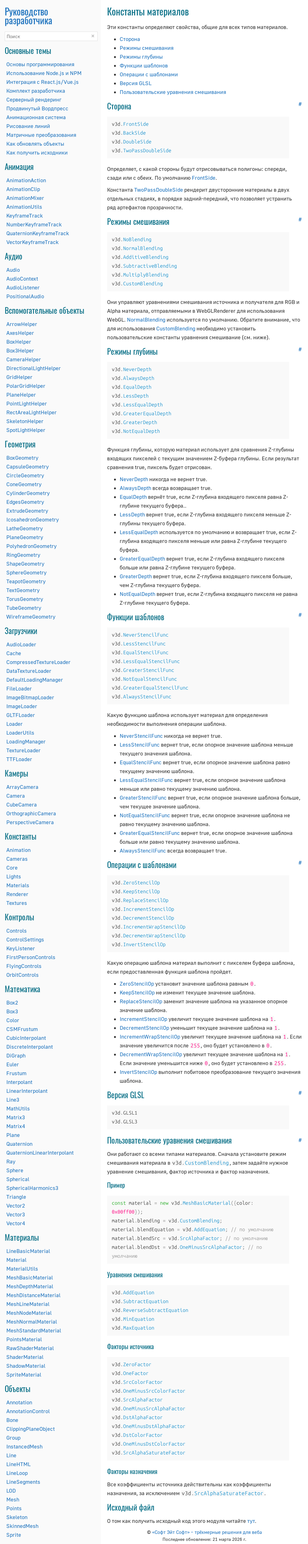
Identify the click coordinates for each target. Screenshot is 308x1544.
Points (14, 1508)
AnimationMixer (25, 198)
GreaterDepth (136, 576)
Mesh (12, 1499)
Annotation (19, 1402)
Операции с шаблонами (149, 74)
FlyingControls (24, 966)
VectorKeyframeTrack (32, 242)
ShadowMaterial (25, 1365)
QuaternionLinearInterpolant (40, 1152)
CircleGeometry (25, 475)
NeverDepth (134, 479)
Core (12, 867)
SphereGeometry (26, 572)
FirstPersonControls (30, 957)
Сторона (130, 39)
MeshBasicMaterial (29, 1277)
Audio (13, 269)
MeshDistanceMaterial (33, 1295)
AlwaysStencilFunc (143, 850)
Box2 (12, 1002)
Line (11, 1455)
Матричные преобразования (41, 134)
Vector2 (15, 1205)
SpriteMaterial (23, 1374)
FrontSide (203, 177)
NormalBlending (146, 319)
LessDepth (132, 514)
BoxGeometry (22, 457)
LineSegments (23, 1481)
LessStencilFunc (140, 744)
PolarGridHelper (25, 385)
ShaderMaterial (24, 1357)
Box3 (12, 1011)
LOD (11, 1490)
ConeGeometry (24, 484)
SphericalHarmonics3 (32, 1188)
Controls (16, 930)
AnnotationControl (28, 1411)
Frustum (16, 1073)
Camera (15, 795)
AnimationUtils (24, 206)
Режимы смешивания (147, 47)
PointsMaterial (24, 1339)
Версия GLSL (135, 83)
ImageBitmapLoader (30, 697)
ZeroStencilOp (137, 983)
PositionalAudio (25, 296)
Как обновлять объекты (35, 143)
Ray (10, 1161)
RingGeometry (23, 554)
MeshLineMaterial (27, 1304)
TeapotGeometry (26, 581)
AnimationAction (26, 180)
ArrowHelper (21, 324)
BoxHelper (18, 341)
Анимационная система (36, 117)
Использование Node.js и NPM (44, 73)
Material (16, 1259)
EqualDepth (133, 496)
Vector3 (15, 1214)
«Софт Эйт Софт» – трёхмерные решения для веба (207, 1532)
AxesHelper (20, 332)
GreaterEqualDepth (142, 558)
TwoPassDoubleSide (158, 189)
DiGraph (16, 1055)
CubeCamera (21, 804)
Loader (14, 723)
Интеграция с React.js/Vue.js (42, 82)
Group (13, 1437)
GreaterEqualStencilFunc (150, 833)
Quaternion (19, 1143)
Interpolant (19, 1082)
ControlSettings (25, 939)
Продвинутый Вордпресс (37, 108)
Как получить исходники (37, 152)
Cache (13, 653)
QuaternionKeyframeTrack (37, 233)
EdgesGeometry (25, 501)
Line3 (12, 1099)
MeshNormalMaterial (31, 1321)
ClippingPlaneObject (30, 1428)
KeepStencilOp (137, 992)
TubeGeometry (23, 607)
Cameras (17, 858)
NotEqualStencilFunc (145, 815)
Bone (12, 1420)
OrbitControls (22, 974)
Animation (18, 850)
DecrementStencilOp (144, 1027)
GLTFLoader (20, 715)
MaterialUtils (22, 1268)
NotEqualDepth (137, 594)
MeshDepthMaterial (29, 1286)
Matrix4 (15, 1126)
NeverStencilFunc (141, 735)
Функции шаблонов (144, 65)
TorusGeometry (24, 599)
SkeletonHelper (24, 421)
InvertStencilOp (138, 1072)
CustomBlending (175, 328)
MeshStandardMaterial (33, 1330)
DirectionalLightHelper (33, 368)
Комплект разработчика (35, 90)
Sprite (13, 1534)
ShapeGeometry (25, 563)
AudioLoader (21, 644)
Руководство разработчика (28, 15)
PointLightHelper (26, 403)
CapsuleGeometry (27, 466)
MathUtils (18, 1108)
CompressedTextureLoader (38, 662)
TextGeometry (23, 590)
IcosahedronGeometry (32, 519)
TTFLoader (19, 759)
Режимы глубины (141, 56)
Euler (12, 1064)
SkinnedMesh (22, 1526)
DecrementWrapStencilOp (151, 1054)
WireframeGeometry (30, 616)
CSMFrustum (22, 1029)
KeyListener (20, 948)
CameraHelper (23, 359)
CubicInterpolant (26, 1037)
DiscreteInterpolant (29, 1046)
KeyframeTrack (24, 215)
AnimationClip (23, 189)
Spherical (17, 1179)
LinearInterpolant (27, 1090)
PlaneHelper (21, 394)
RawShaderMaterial (30, 1348)
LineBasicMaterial (28, 1251)
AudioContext (22, 278)
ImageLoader (21, 706)
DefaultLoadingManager (34, 679)
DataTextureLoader (28, 670)
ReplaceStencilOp (141, 1001)
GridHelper (19, 377)
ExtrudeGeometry (27, 510)
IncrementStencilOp (143, 1019)
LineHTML (18, 1464)
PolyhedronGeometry (31, 546)
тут (251, 1521)
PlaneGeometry (24, 537)
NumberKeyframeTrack (34, 224)
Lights (13, 876)
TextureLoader (23, 750)
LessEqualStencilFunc (146, 780)
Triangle (16, 1196)
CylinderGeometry (28, 493)
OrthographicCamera (31, 813)
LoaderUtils (20, 732)
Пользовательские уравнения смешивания (173, 92)
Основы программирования (40, 64)
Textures (16, 903)
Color (12, 1020)
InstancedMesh (24, 1446)
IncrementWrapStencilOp (150, 1036)
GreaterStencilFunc (143, 797)
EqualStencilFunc (141, 762)
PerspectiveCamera (30, 822)
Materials (17, 885)
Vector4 (15, 1223)
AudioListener (23, 287)
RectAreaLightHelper (31, 412)
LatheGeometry (24, 528)
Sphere (14, 1170)
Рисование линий (28, 126)
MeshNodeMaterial (29, 1312)
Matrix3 (15, 1117)
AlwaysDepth (135, 488)
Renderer (17, 894)
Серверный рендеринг (33, 99)
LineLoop (17, 1473)
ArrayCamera (22, 787)
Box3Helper (20, 350)
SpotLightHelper (25, 430)
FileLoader (19, 688)
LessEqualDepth (139, 532)
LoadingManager (26, 741)
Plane (13, 1135)
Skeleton (16, 1517)
